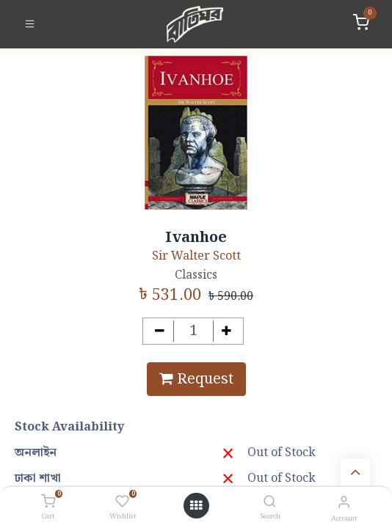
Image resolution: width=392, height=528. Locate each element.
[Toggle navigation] (30, 24)
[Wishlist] (122, 502)
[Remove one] (159, 331)
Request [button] (196, 379)
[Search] (270, 503)
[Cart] (48, 502)
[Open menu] (196, 506)
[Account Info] (344, 502)
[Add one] (227, 331)
